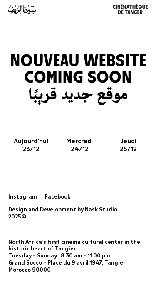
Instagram (22, 197)
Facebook (57, 197)
